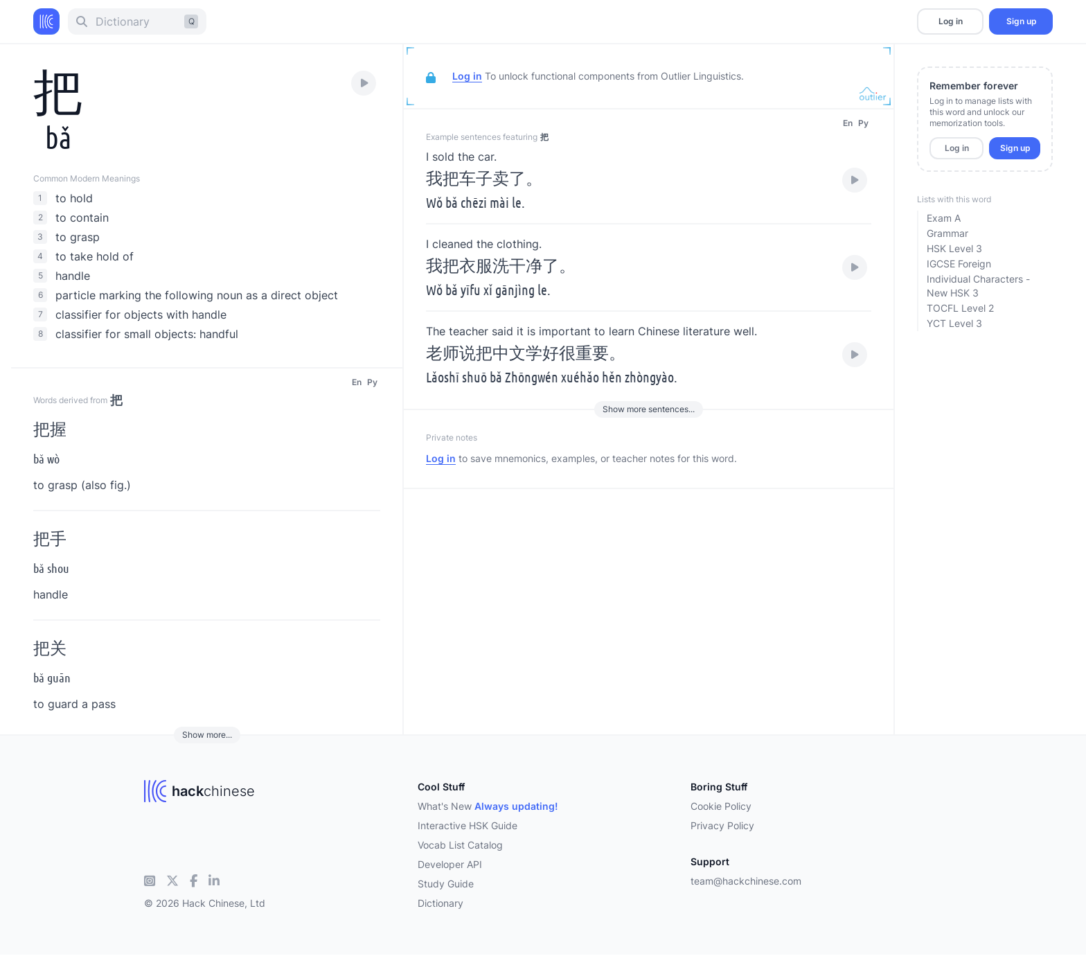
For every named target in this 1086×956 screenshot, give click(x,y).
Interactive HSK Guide (467, 825)
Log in (950, 21)
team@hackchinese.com (746, 881)
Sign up (1021, 21)
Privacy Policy (722, 825)
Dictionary (440, 903)
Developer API (450, 864)
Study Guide (446, 883)
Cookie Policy (721, 806)
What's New (488, 806)
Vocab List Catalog (460, 845)
